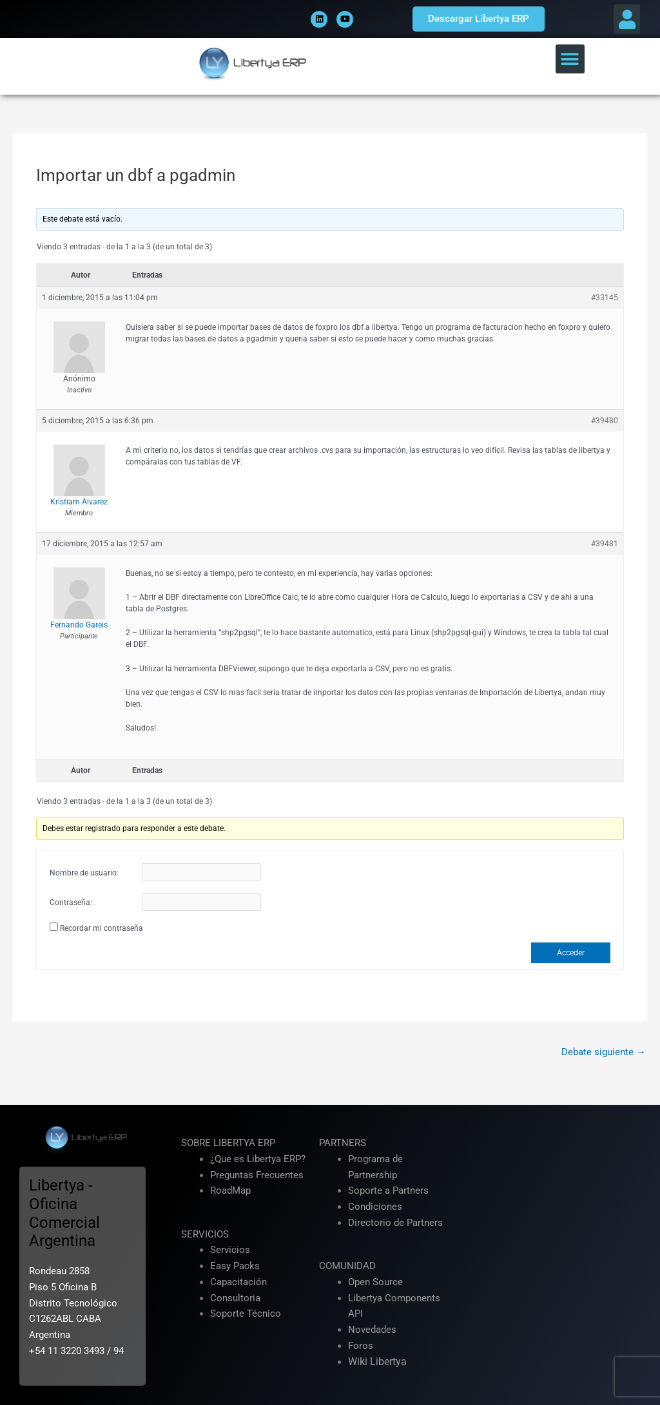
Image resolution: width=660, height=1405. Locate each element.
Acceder (571, 952)
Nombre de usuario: (84, 872)
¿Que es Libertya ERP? (258, 1159)
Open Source (375, 1282)
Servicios (230, 1250)
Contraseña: (71, 902)
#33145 (604, 297)
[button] (627, 19)
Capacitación (238, 1282)
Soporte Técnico (245, 1313)
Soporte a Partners (388, 1190)
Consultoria (235, 1298)
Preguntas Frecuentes (257, 1175)
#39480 (604, 420)
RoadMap (230, 1190)
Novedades (372, 1329)
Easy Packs (235, 1266)
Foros (360, 1346)
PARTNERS (342, 1143)
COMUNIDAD (347, 1266)
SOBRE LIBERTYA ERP (228, 1143)
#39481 (604, 543)
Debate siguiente (603, 1052)
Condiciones (375, 1206)
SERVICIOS (205, 1234)
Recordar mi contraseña (101, 928)
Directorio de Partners (395, 1222)
